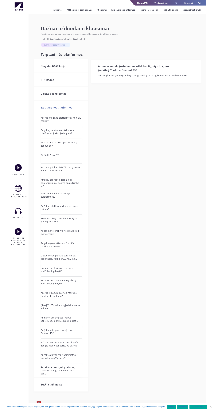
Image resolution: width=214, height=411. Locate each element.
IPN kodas (47, 80)
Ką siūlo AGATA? (50, 154)
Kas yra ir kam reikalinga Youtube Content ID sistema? (59, 294)
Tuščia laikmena (170, 9)
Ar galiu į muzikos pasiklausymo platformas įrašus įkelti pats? (58, 131)
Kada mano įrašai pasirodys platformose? (55, 195)
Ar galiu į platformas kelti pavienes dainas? (59, 207)
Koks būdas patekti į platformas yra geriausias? (60, 144)
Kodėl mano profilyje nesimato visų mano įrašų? (60, 232)
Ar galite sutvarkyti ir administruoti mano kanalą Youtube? (59, 356)
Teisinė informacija (148, 9)
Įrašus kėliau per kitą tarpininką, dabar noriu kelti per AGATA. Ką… (59, 257)
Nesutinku (182, 407)
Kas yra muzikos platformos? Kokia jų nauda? (61, 119)
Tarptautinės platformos (123, 9)
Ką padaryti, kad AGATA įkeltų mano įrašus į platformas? (60, 169)
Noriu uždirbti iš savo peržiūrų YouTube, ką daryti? (57, 269)
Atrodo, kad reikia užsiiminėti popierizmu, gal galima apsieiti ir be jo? (60, 183)
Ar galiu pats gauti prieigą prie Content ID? (57, 331)
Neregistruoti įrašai (192, 9)
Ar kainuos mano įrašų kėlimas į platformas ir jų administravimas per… (58, 370)
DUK (176, 3)
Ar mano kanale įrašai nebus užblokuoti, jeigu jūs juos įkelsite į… (60, 319)
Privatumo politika (198, 407)
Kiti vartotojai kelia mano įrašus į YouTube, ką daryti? (58, 282)
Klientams (102, 9)
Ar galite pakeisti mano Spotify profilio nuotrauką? (57, 244)
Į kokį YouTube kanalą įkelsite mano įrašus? (60, 306)
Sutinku (171, 407)
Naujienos (57, 9)
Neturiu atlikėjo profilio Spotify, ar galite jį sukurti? (59, 220)
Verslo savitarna (161, 3)
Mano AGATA (142, 3)
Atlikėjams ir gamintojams (79, 9)
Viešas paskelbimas (53, 94)
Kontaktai (188, 3)
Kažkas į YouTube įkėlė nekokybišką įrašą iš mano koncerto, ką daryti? (60, 344)
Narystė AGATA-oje (53, 66)
